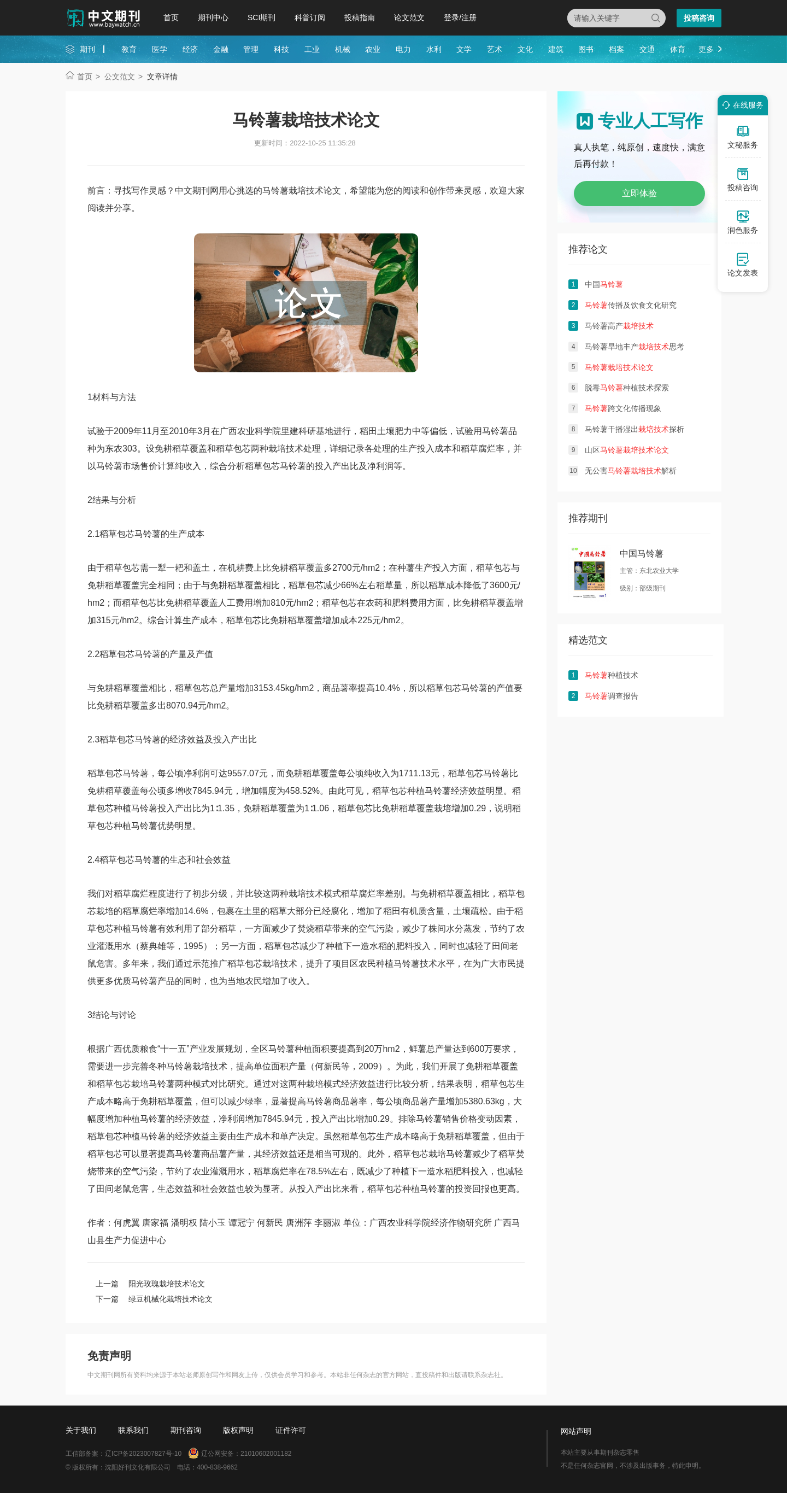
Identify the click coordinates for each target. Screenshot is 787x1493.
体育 (677, 49)
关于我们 (81, 1430)
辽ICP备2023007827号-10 (143, 1453)
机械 (342, 49)
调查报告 (611, 696)
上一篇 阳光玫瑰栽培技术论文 (150, 1283)
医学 (159, 49)
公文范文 (119, 76)
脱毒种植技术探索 (627, 387)
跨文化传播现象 (623, 408)
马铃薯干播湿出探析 (634, 429)
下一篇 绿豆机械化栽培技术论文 (154, 1299)
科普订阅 (310, 17)
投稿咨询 (699, 18)
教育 (129, 49)
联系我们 (133, 1430)
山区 (627, 450)
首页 (171, 17)
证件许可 (290, 1430)
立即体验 (639, 193)
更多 (706, 49)
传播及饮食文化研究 (631, 305)
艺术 (494, 49)
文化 (525, 49)
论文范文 (409, 17)
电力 (403, 49)
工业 (312, 49)
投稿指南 (359, 17)
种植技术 (611, 675)
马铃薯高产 (619, 325)
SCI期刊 (261, 17)
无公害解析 (631, 470)
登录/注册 (460, 17)
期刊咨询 (186, 1430)
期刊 (87, 49)
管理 (251, 49)
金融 (220, 49)
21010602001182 (265, 1453)
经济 (190, 49)
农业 (372, 49)
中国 (604, 284)
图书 (586, 49)
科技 (281, 49)
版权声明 (238, 1430)
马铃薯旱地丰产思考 (634, 346)
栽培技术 (285, 448)
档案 (616, 49)
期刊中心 (213, 17)
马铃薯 (495, 431)
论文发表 (742, 264)
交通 (647, 49)
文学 (464, 49)
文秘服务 (742, 136)
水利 (434, 49)
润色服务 (742, 222)
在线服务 (741, 105)
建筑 (555, 49)
